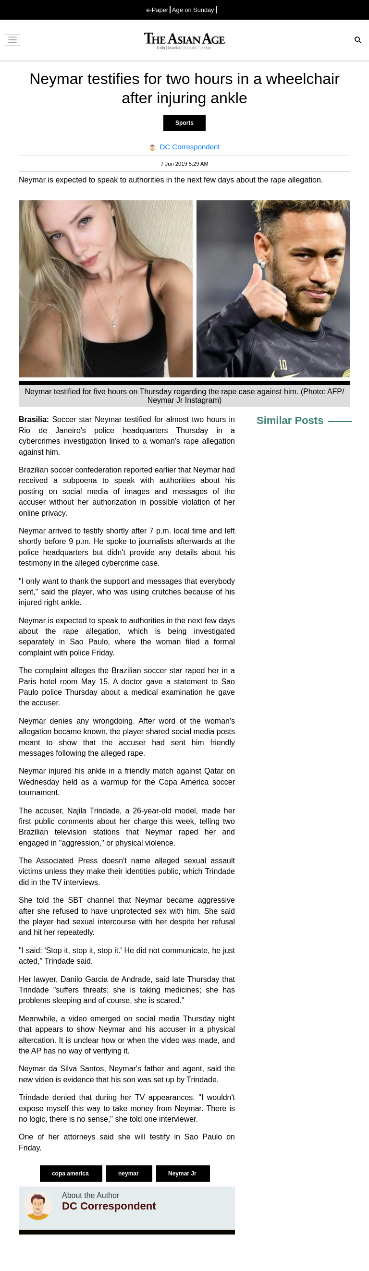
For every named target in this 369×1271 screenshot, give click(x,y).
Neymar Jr (183, 1173)
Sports (184, 123)
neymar (129, 1173)
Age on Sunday (193, 9)
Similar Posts (290, 420)
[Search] (358, 41)
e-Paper (157, 9)
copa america (71, 1173)
